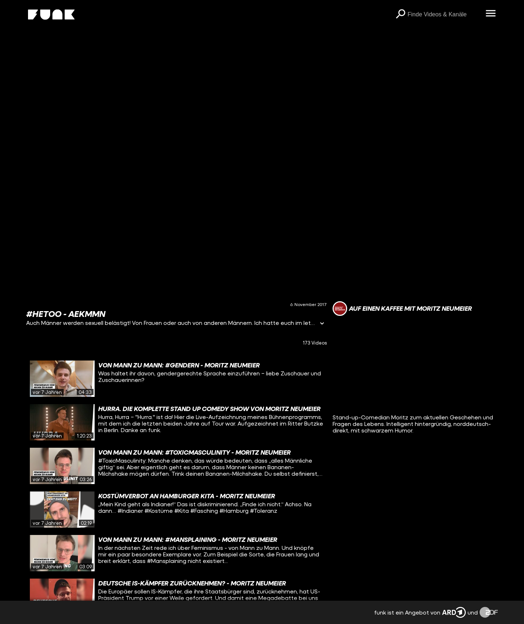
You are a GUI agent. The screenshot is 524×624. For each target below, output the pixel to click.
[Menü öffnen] (490, 14)
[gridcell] (176, 379)
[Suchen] (400, 14)
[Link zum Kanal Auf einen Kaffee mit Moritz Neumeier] (402, 308)
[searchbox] (444, 14)
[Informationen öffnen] (322, 324)
